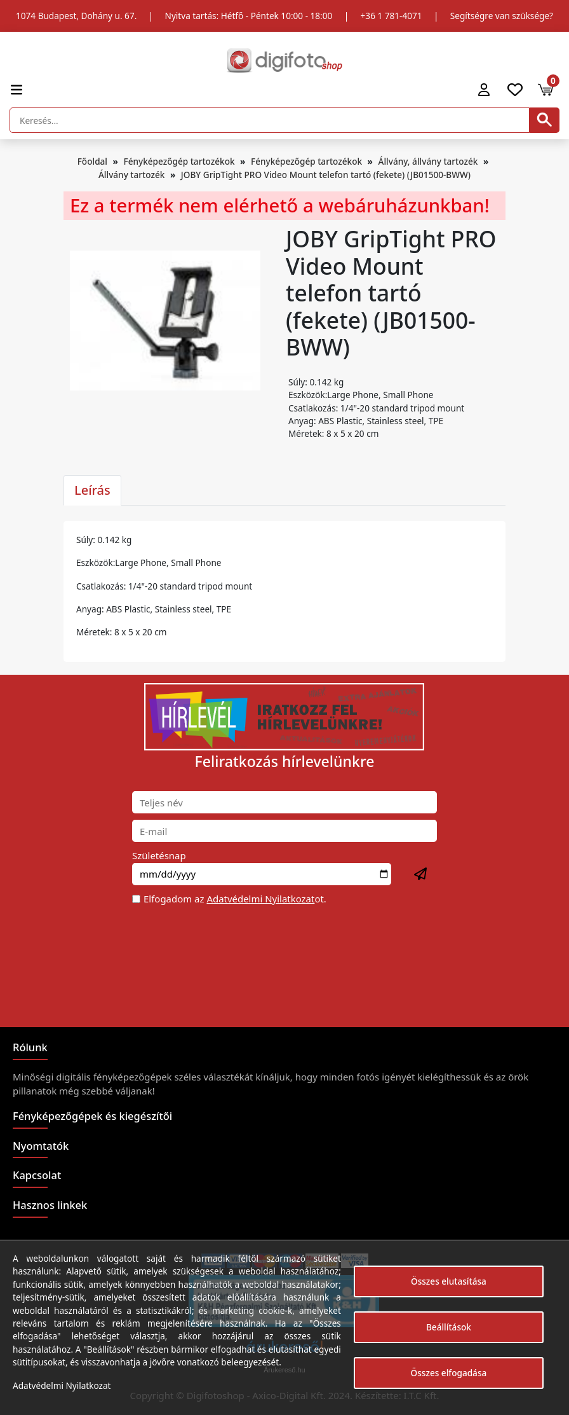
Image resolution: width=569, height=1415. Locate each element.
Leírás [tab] (92, 490)
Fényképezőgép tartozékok (178, 161)
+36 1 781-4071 (391, 16)
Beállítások (448, 1327)
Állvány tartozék (131, 175)
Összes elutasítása (448, 1281)
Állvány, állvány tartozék (428, 161)
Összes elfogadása (449, 1373)
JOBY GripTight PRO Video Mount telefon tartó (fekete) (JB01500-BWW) (326, 175)
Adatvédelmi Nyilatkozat (260, 898)
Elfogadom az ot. (235, 898)
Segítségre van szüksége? (501, 16)
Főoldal (92, 161)
